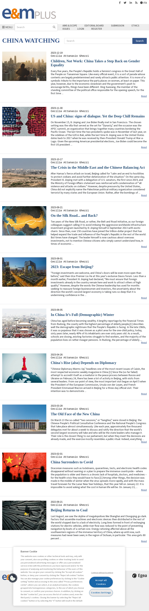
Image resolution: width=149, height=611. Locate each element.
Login (80, 29)
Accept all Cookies (101, 582)
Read (144, 96)
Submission (117, 25)
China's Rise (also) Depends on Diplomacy (83, 363)
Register (96, 29)
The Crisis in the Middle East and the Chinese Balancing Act (98, 167)
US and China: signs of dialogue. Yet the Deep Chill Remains (98, 116)
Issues (66, 29)
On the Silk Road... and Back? (74, 215)
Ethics (135, 25)
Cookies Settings (101, 592)
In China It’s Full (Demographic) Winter (82, 315)
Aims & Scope (70, 25)
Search (140, 41)
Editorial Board (94, 25)
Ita (143, 3)
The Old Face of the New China (75, 414)
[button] (13, 578)
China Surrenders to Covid (72, 462)
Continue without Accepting (102, 572)
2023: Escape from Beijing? (72, 267)
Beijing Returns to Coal (69, 510)
